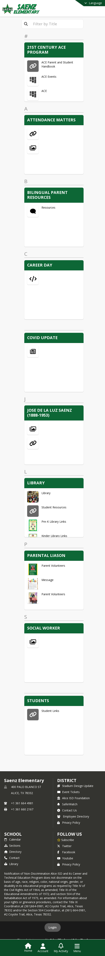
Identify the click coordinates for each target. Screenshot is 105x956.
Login (53, 927)
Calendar (12, 839)
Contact (12, 858)
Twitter (64, 846)
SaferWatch (67, 804)
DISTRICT (66, 780)
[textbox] (56, 24)
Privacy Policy (68, 822)
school (13, 834)
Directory (12, 852)
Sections (12, 846)
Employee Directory (73, 816)
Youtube (65, 858)
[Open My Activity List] (61, 948)
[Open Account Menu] (43, 948)
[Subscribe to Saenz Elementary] (65, 840)
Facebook (66, 852)
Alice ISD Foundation (73, 798)
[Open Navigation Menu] (77, 948)
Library (11, 864)
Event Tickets (68, 792)
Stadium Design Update (75, 786)
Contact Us (67, 810)
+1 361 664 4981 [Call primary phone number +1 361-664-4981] (22, 803)
